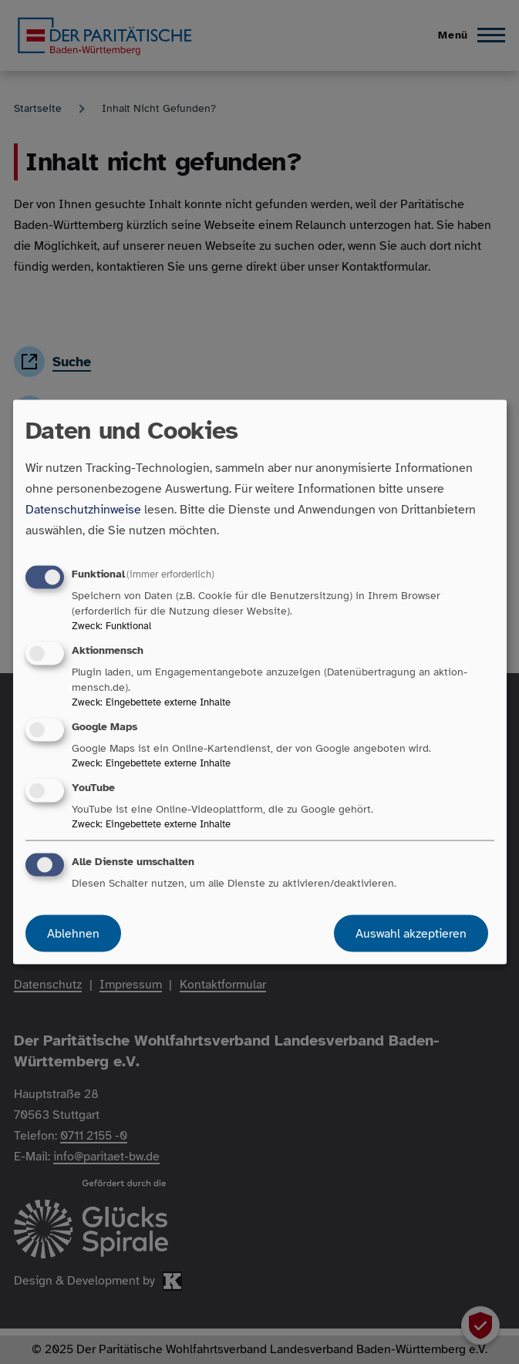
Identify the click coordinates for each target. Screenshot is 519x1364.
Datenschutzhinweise (83, 509)
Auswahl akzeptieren (411, 933)
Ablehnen (73, 933)
